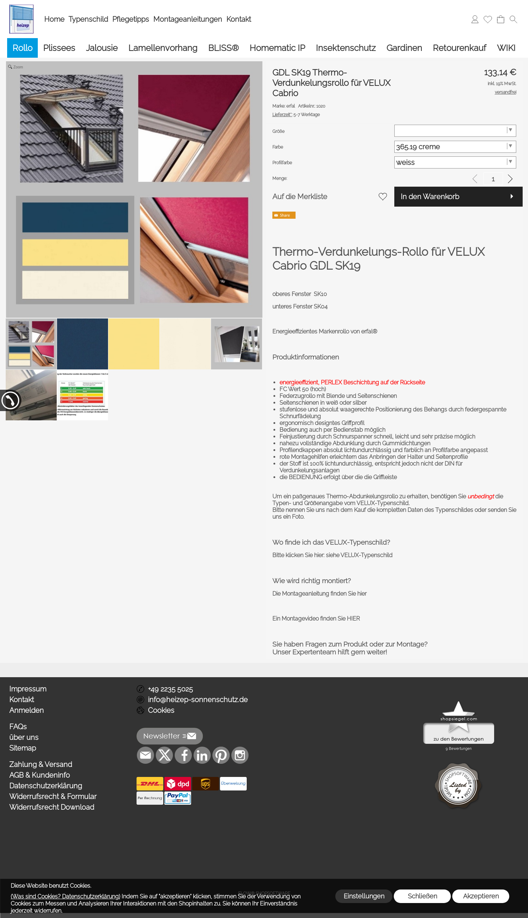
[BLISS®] (223, 48)
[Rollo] (22, 48)
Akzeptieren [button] (481, 896)
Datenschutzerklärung (45, 786)
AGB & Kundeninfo (39, 775)
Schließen (422, 896)
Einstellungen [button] (364, 896)
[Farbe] (455, 146)
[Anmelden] (475, 19)
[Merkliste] (487, 19)
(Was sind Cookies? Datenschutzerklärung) (65, 896)
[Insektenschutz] (346, 48)
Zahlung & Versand (40, 764)
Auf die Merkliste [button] (299, 196)
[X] (164, 755)
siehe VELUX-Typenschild (359, 555)
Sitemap (22, 748)
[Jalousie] (102, 48)
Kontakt (238, 19)
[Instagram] (240, 755)
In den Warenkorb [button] (430, 196)
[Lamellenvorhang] (163, 48)
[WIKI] (506, 48)
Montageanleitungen (187, 19)
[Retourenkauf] (459, 48)
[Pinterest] (221, 755)
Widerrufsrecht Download (51, 807)
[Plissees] (59, 48)
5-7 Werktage (296, 114)
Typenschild (88, 19)
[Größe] (455, 130)
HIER (353, 618)
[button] (513, 19)
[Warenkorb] (500, 19)
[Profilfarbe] (455, 162)
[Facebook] (183, 755)
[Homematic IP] (277, 48)
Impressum (27, 689)
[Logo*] (21, 7)
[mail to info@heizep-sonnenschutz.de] (145, 755)
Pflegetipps (130, 19)
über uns (24, 737)
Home (54, 19)
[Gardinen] (404, 48)
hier (361, 593)
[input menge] (493, 178)
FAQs (18, 726)
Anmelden (26, 710)
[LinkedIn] (202, 755)
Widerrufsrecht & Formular (53, 796)
